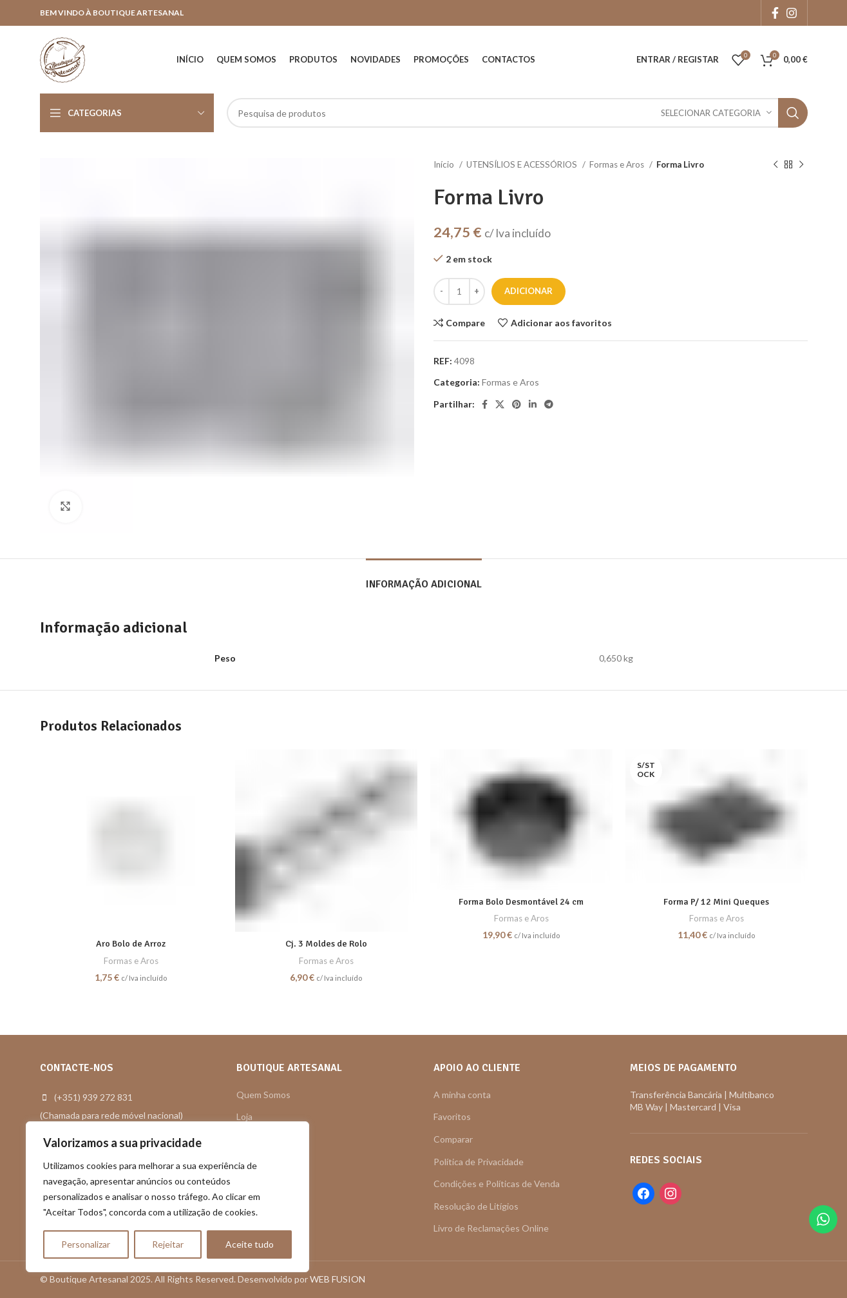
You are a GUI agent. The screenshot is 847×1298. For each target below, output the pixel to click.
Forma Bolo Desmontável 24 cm (521, 901)
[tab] (424, 578)
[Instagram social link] (792, 13)
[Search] (517, 113)
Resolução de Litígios (476, 1206)
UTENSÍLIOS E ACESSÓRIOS (522, 164)
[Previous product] (775, 165)
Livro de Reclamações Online (491, 1228)
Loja (244, 1116)
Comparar (453, 1139)
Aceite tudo (249, 1244)
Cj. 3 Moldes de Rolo (326, 943)
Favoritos (452, 1116)
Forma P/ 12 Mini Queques (716, 901)
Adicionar (528, 291)
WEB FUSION (337, 1278)
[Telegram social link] (548, 404)
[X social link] (499, 404)
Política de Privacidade (478, 1161)
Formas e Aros (617, 164)
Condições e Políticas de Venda (496, 1183)
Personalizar (85, 1244)
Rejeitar (168, 1244)
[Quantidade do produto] (459, 291)
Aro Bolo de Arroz (131, 943)
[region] (167, 1196)
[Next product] (801, 165)
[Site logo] (62, 58)
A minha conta (462, 1094)
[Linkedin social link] (532, 404)
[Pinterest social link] (516, 404)
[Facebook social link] (775, 13)
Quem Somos (263, 1094)
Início (444, 164)
